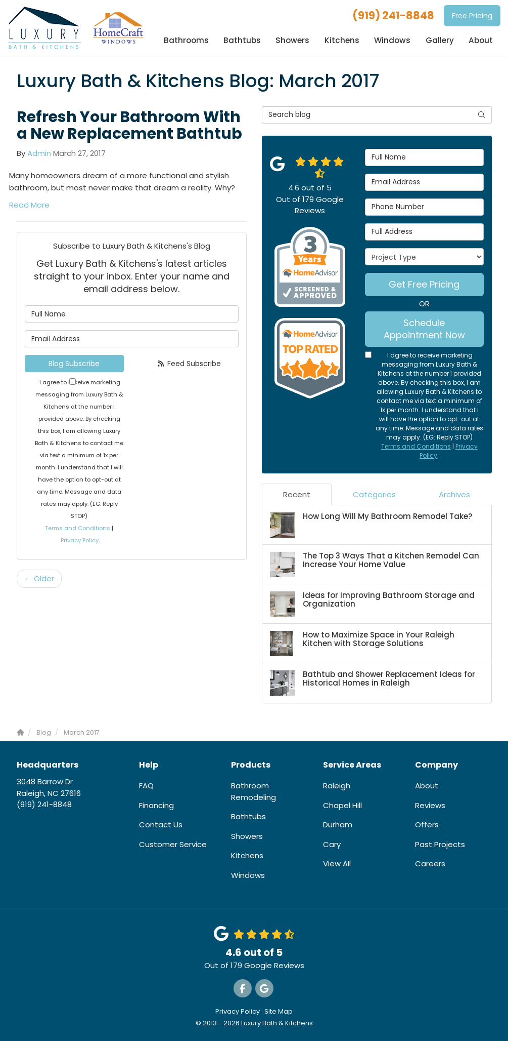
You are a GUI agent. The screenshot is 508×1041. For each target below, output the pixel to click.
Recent (296, 494)
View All (337, 863)
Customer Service (173, 844)
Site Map (278, 1011)
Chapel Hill (342, 805)
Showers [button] (294, 40)
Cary (332, 844)
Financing (156, 805)
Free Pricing (472, 16)
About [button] (481, 40)
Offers (427, 824)
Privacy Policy (80, 540)
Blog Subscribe (74, 363)
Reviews (430, 805)
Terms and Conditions (77, 528)
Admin (39, 153)
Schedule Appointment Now (424, 328)
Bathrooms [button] (188, 40)
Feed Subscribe (189, 363)
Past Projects (440, 844)
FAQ (146, 785)
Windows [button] (392, 40)
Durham (337, 824)
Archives (454, 494)
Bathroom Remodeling (253, 791)
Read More (29, 204)
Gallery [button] (440, 40)
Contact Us (160, 824)
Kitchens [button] (342, 40)
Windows (248, 875)
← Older (39, 578)
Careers (430, 863)
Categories (374, 494)
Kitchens (247, 855)
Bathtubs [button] (243, 40)
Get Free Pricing (424, 284)
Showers (247, 836)
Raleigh (336, 785)
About (426, 785)
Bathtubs (248, 816)
